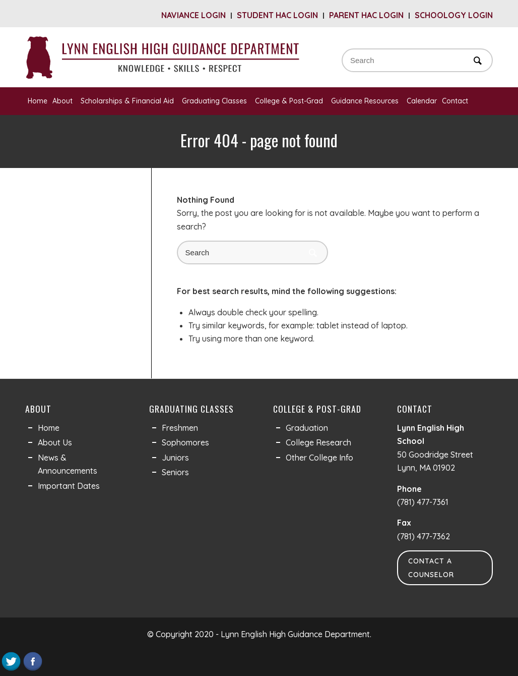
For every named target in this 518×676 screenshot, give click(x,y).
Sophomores (185, 442)
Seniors (175, 472)
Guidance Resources (366, 100)
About (64, 100)
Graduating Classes (216, 100)
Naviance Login (193, 15)
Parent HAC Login (366, 15)
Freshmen (180, 428)
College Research (318, 442)
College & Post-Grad (290, 100)
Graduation (307, 428)
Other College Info (319, 458)
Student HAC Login (277, 15)
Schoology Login (454, 15)
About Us (55, 442)
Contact (456, 100)
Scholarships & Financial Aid (129, 100)
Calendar (422, 100)
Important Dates (69, 486)
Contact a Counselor (431, 567)
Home (37, 100)
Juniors (175, 458)
